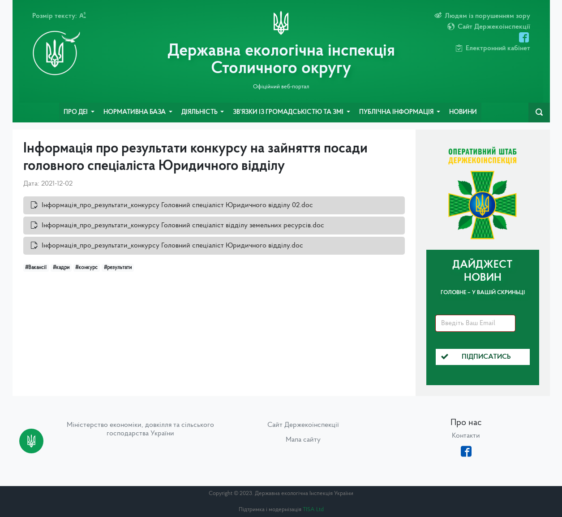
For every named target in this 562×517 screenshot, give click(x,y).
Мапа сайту (303, 439)
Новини (463, 112)
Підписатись (476, 357)
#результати (118, 267)
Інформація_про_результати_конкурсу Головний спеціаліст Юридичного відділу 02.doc (177, 205)
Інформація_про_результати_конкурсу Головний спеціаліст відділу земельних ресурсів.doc (183, 225)
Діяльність (200, 112)
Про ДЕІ (76, 112)
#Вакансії (36, 267)
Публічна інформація (397, 112)
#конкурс (86, 267)
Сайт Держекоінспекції (303, 425)
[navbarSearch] (539, 112)
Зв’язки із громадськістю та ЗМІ (289, 112)
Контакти (466, 435)
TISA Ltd (313, 510)
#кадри (61, 267)
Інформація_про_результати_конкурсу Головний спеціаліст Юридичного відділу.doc (172, 245)
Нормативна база (135, 112)
